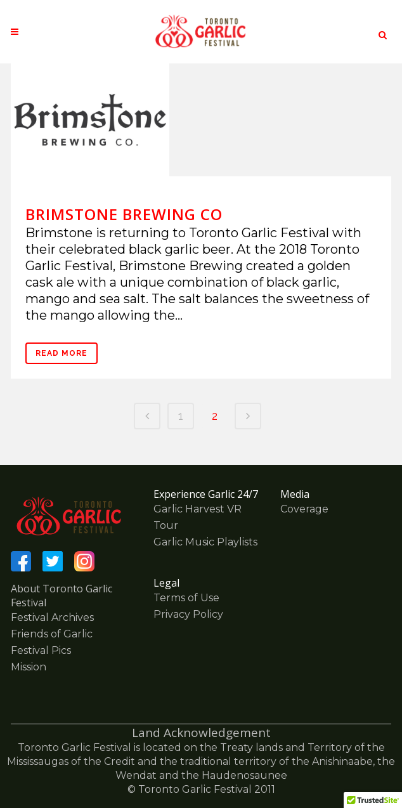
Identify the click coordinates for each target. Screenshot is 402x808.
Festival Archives (52, 617)
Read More (62, 353)
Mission (28, 667)
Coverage (304, 509)
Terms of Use (186, 598)
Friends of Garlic (52, 634)
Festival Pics (41, 650)
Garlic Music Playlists (205, 542)
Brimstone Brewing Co (124, 214)
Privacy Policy (188, 614)
